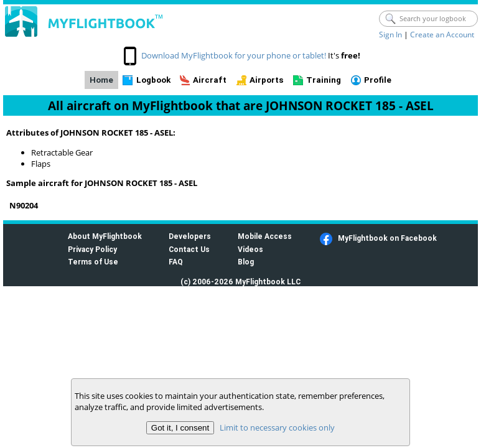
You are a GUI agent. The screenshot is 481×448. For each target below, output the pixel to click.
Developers (190, 236)
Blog (246, 261)
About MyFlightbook (105, 236)
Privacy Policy (92, 249)
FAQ (176, 261)
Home (101, 80)
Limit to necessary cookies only (277, 427)
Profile (377, 80)
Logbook (153, 80)
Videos (250, 249)
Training (323, 80)
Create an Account (442, 34)
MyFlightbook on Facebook (387, 238)
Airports (267, 80)
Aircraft (209, 80)
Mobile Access (265, 236)
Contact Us (189, 249)
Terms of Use (93, 261)
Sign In (390, 34)
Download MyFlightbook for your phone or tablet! (233, 55)
